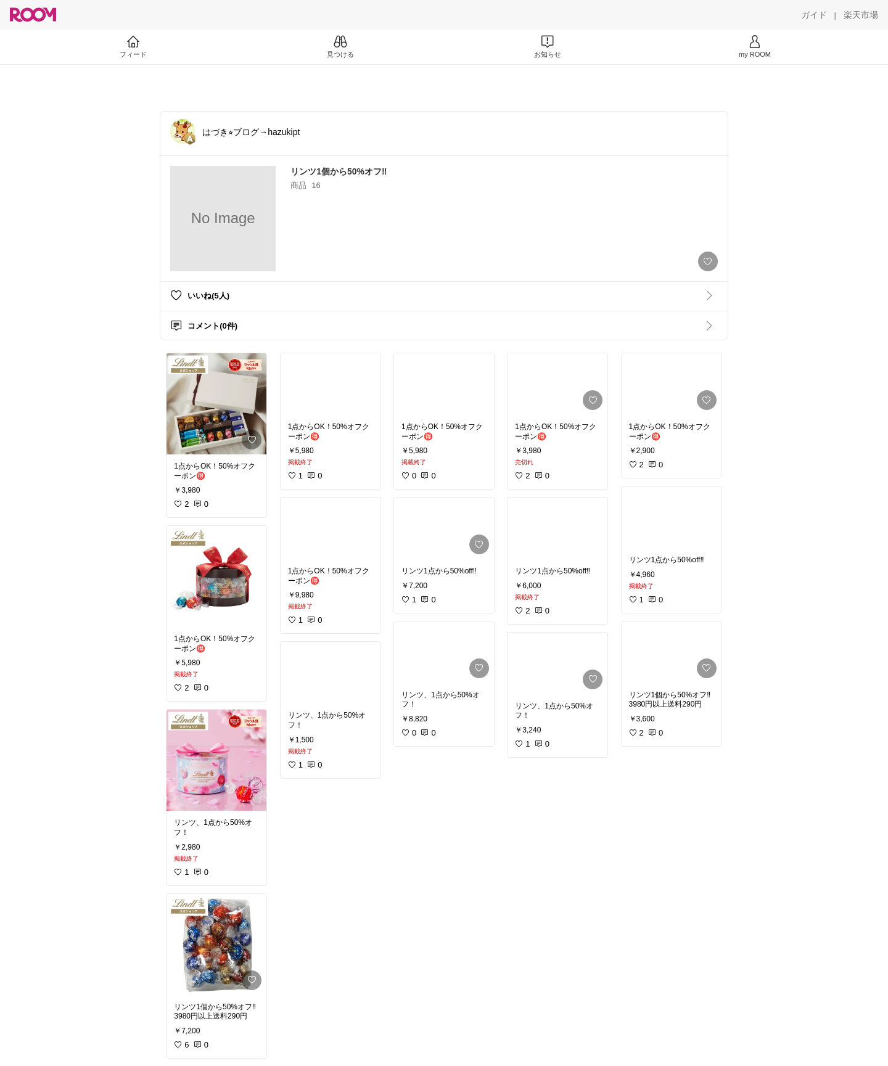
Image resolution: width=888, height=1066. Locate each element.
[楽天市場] (861, 14)
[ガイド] (814, 14)
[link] (216, 403)
